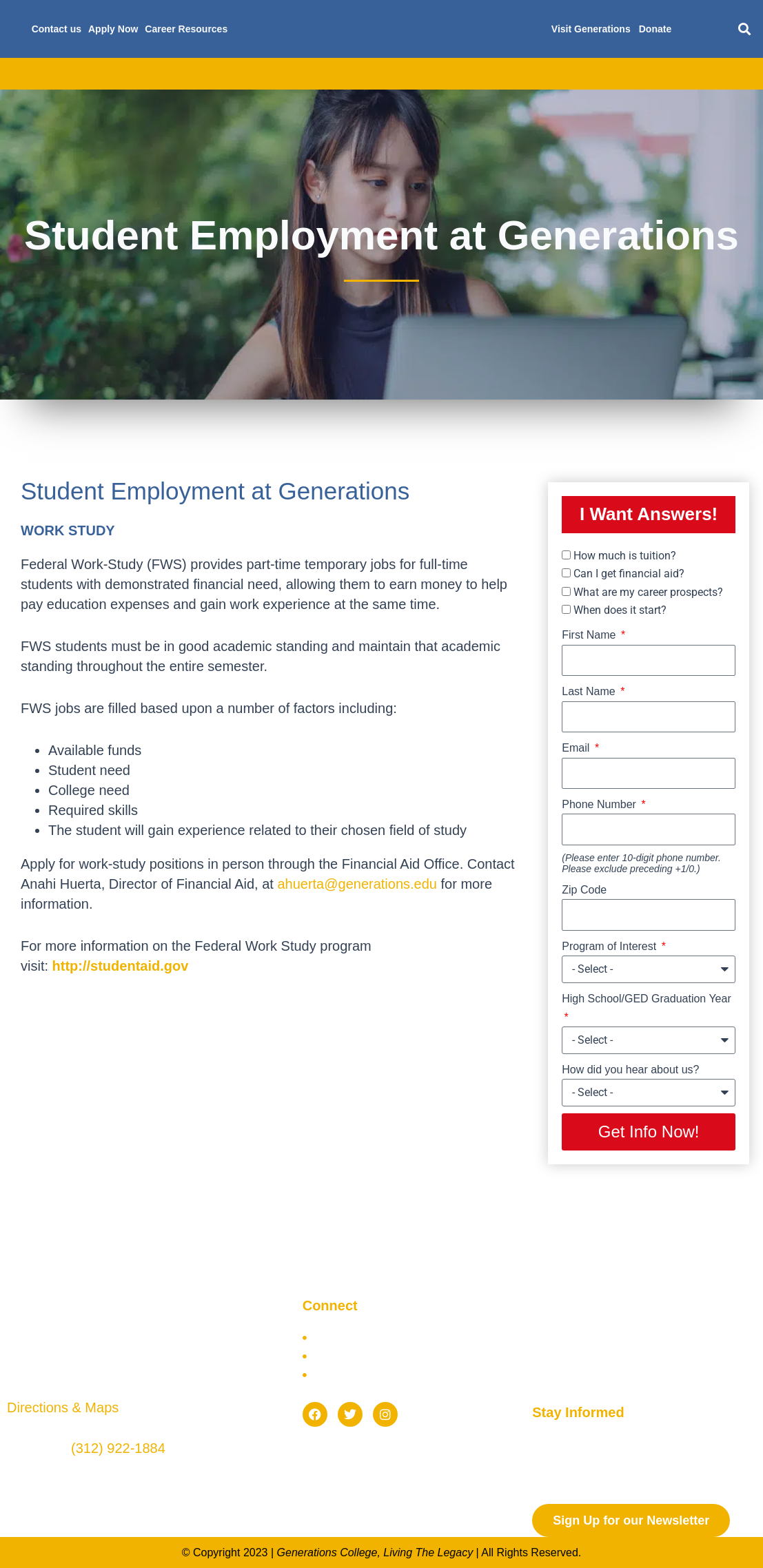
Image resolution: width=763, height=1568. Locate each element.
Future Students (499, 73)
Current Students (603, 73)
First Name (590, 635)
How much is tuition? (624, 555)
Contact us (56, 28)
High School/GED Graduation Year (646, 998)
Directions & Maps (63, 1407)
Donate (655, 28)
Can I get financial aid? (628, 573)
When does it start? (620, 610)
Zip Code (584, 890)
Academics (151, 73)
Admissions (232, 73)
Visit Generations (591, 28)
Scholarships (404, 73)
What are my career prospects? (648, 592)
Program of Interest (610, 946)
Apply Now (113, 28)
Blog (681, 73)
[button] (744, 29)
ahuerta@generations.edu (357, 883)
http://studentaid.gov (120, 965)
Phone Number (600, 804)
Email (577, 748)
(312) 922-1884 (118, 1448)
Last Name (590, 691)
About (85, 73)
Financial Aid (317, 73)
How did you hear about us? (630, 1069)
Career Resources (186, 28)
